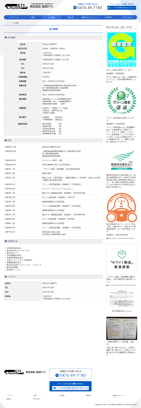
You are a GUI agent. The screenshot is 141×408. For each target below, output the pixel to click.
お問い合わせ (127, 17)
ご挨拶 (32, 17)
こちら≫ (128, 311)
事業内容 (70, 17)
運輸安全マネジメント (89, 17)
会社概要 (51, 17)
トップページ (13, 17)
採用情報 (108, 17)
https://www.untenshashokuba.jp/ (121, 238)
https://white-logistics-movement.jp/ (122, 285)
